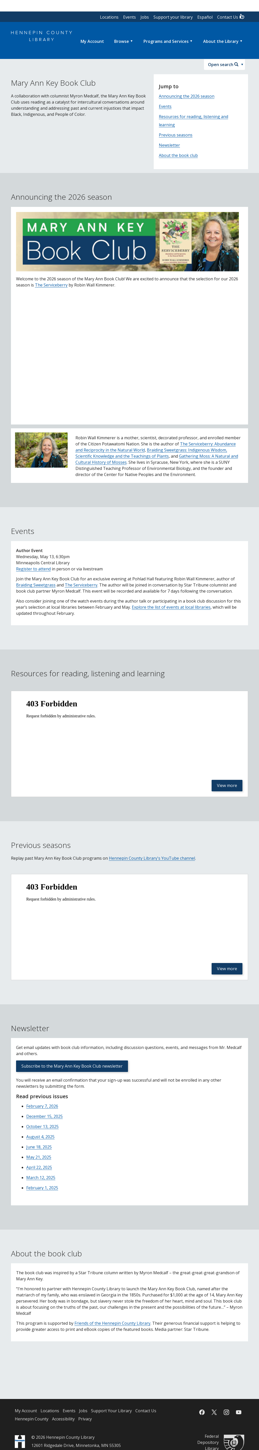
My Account (26, 1411)
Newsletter (169, 145)
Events (129, 17)
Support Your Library (111, 1411)
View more (227, 785)
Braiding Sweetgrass (36, 585)
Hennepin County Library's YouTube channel (152, 858)
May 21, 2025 (38, 1157)
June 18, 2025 (39, 1147)
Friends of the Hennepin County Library (112, 1323)
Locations (109, 17)
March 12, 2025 (40, 1177)
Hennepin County (31, 1419)
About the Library (221, 41)
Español (205, 17)
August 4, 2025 (40, 1137)
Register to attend (33, 569)
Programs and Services (166, 41)
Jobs (144, 17)
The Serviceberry (51, 285)
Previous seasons (175, 135)
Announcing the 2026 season (186, 96)
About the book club (178, 155)
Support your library (173, 17)
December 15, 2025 (44, 1116)
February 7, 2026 (42, 1106)
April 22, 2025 (39, 1167)
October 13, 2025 (42, 1126)
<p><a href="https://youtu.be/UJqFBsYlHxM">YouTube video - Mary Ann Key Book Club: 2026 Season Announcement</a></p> (129, 356)
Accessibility (63, 1419)
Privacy (85, 1419)
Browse (121, 41)
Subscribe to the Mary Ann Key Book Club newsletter (72, 1066)
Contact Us (231, 17)
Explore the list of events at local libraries (171, 607)
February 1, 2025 (42, 1188)
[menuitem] (92, 41)
